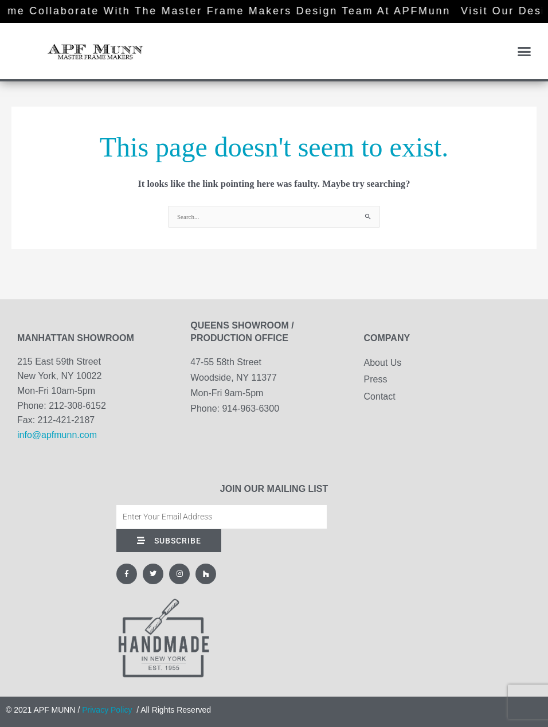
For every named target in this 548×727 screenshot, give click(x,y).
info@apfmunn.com (57, 435)
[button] (524, 51)
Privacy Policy (107, 709)
